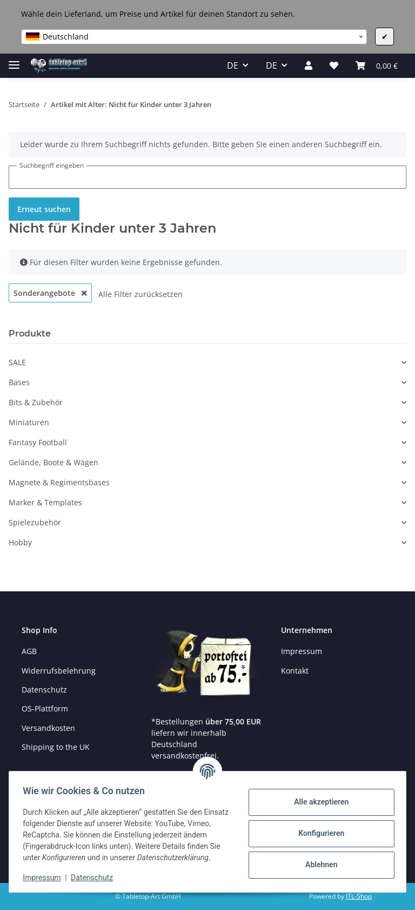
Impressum (301, 651)
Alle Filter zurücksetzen (140, 294)
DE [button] (232, 65)
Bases (19, 382)
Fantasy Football (38, 442)
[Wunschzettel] (334, 65)
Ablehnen (317, 859)
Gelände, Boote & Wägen (53, 462)
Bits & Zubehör (36, 402)
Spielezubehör (35, 522)
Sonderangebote (50, 293)
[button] (308, 65)
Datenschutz (44, 689)
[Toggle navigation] (14, 60)
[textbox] (194, 37)
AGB (29, 651)
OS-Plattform (45, 708)
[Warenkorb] (376, 65)
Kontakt (295, 670)
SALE (17, 362)
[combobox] (194, 36)
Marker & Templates (45, 502)
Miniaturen (29, 422)
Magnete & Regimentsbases (59, 482)
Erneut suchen (44, 209)
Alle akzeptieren (317, 796)
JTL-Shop (359, 896)
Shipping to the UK (56, 747)
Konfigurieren (317, 827)
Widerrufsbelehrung (59, 670)
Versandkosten (48, 728)
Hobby (20, 542)
